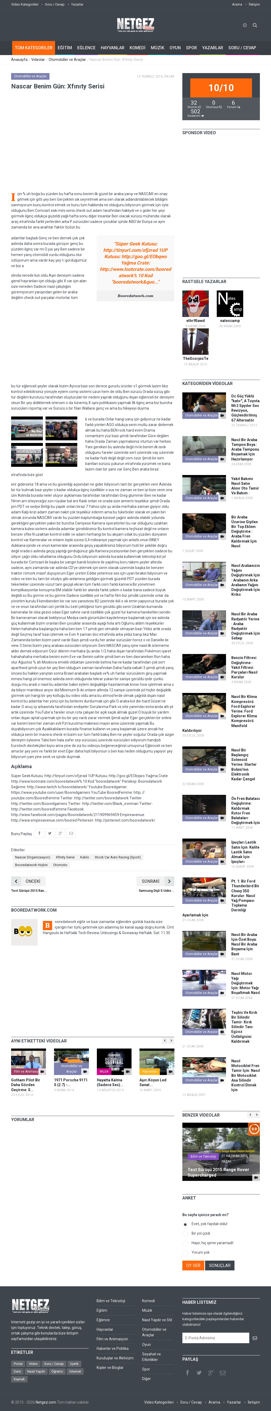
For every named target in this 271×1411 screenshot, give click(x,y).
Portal (18, 1364)
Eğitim (102, 1310)
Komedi (148, 1301)
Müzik (104, 1071)
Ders (17, 1371)
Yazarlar (77, 4)
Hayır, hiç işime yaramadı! (212, 1243)
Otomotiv (60, 865)
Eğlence (103, 1320)
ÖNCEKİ (25, 881)
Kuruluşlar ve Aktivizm (115, 1358)
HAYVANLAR (112, 47)
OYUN (175, 47)
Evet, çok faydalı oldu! (209, 1224)
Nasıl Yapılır (36, 1371)
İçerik (74, 1364)
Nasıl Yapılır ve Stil (157, 1320)
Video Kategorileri (24, 4)
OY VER (193, 1265)
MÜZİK (157, 47)
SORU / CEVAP (242, 47)
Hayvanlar (149, 1071)
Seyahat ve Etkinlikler (151, 1357)
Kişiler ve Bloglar (110, 1367)
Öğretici (57, 1371)
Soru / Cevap (55, 4)
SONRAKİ (158, 881)
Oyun (146, 1344)
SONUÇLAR (220, 1265)
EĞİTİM (65, 47)
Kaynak (19, 1379)
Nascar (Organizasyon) (32, 857)
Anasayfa (19, 59)
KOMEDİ (138, 47)
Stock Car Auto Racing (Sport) (118, 857)
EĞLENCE (86, 47)
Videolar (38, 59)
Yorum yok (201, 1252)
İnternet (75, 1371)
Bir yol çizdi (201, 1233)
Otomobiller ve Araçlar (67, 59)
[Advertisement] (92, 342)
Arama (237, 4)
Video (33, 1364)
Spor (146, 1369)
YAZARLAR (212, 47)
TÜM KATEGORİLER (33, 47)
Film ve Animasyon (28, 1071)
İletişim (254, 4)
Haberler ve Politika (113, 1348)
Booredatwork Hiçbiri (31, 865)
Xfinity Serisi (65, 857)
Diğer (146, 1379)
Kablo (84, 857)
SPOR (191, 47)
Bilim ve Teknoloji (203, 1156)
